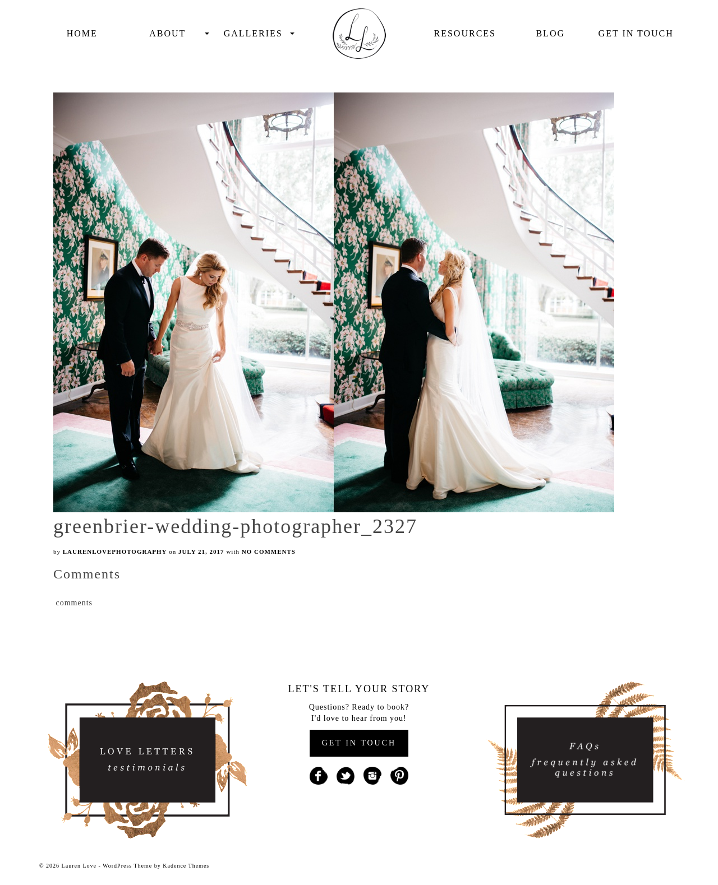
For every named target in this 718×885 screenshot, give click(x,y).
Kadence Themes (186, 866)
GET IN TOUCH (359, 743)
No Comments (269, 551)
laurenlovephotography (115, 551)
